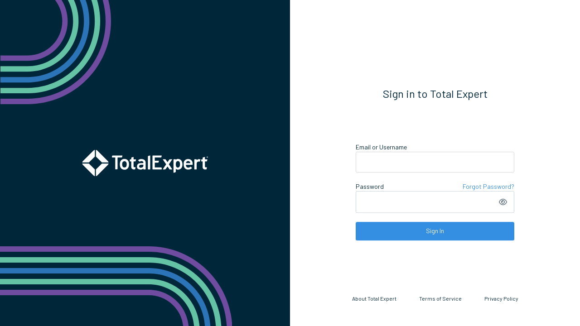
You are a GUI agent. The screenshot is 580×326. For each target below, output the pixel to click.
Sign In (435, 231)
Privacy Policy (501, 298)
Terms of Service (440, 298)
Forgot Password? (488, 186)
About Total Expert (374, 298)
